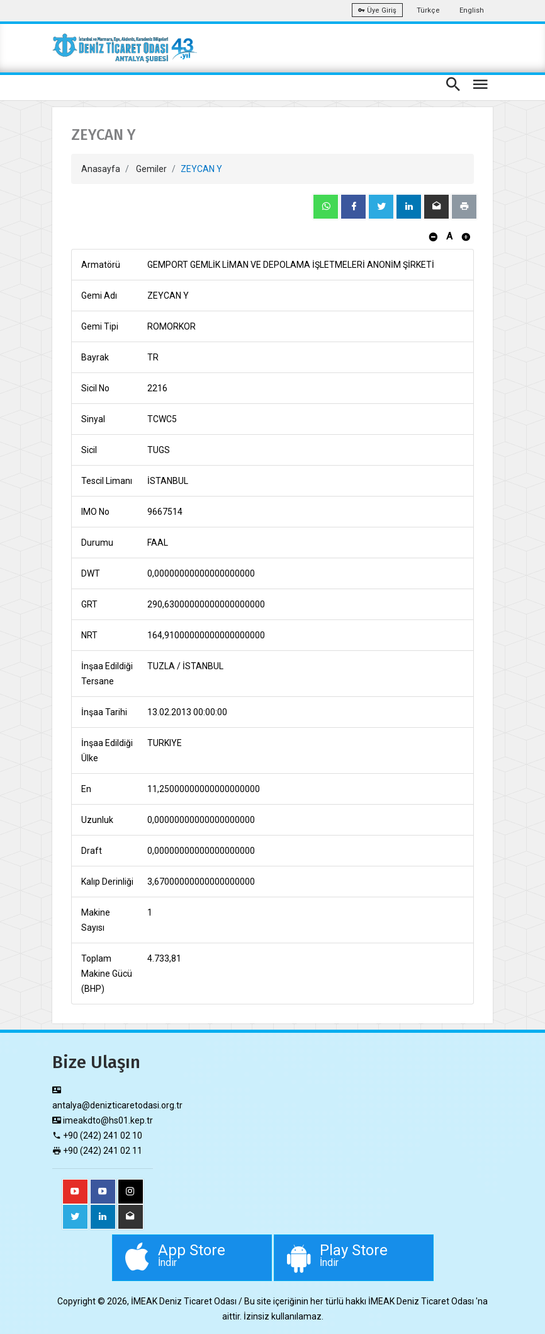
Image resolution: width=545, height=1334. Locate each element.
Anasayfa (100, 169)
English (471, 10)
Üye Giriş (377, 10)
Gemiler (151, 169)
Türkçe (428, 10)
